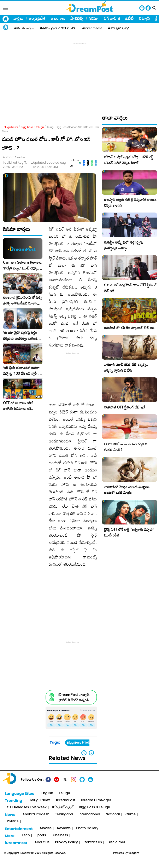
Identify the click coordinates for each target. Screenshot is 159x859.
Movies (46, 828)
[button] (91, 752)
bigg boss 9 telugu (32, 127)
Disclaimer (116, 842)
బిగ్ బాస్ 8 (112, 18)
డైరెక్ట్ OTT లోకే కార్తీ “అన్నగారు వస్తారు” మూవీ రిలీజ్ (129, 532)
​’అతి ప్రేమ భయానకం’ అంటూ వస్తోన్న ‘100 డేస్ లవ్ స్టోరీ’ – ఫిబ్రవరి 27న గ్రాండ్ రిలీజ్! (22, 370)
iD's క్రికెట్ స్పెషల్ (62, 807)
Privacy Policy (66, 842)
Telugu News (10, 127)
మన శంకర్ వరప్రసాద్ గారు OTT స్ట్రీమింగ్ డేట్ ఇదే (130, 288)
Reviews (64, 828)
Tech (26, 835)
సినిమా (94, 18)
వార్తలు (18, 18)
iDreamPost (65, 800)
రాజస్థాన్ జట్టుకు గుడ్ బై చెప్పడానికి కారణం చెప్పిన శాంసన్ (130, 202)
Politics (13, 821)
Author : (14, 157)
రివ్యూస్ (144, 18)
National (113, 814)
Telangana (64, 814)
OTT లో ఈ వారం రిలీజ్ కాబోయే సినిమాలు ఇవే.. (18, 406)
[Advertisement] (80, 75)
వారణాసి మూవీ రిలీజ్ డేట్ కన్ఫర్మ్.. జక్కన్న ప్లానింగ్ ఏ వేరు (126, 367)
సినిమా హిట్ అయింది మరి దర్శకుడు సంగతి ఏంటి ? (126, 447)
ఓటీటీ (129, 18)
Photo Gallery (87, 828)
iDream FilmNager (96, 800)
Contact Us (92, 842)
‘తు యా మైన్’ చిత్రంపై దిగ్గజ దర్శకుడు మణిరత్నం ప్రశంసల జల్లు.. (21, 335)
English (47, 793)
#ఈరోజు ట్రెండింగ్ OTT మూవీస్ (58, 28)
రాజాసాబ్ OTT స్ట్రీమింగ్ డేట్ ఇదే (124, 407)
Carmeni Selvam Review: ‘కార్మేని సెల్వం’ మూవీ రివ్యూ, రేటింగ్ (22, 265)
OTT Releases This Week (27, 807)
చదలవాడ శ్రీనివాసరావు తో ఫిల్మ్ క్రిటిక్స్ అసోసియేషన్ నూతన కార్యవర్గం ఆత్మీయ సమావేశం (22, 300)
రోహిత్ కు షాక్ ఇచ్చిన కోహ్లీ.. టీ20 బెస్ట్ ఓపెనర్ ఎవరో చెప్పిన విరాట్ (128, 159)
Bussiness (60, 835)
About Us (42, 842)
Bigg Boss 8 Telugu (94, 807)
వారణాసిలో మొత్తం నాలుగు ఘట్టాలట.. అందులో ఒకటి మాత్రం (128, 489)
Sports (40, 835)
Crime (130, 814)
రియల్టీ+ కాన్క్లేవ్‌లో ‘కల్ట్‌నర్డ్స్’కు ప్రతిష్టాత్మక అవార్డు (123, 245)
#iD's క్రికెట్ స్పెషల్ (118, 28)
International (89, 814)
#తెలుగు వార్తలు (24, 28)
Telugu (64, 793)
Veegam (133, 853)
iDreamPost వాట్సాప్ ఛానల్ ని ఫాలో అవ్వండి (73, 697)
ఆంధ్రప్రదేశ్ (37, 18)
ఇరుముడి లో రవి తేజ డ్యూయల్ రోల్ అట (129, 327)
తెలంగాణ (58, 18)
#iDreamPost (92, 28)
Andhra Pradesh (35, 814)
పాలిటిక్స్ (76, 18)
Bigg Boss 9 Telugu (80, 743)
